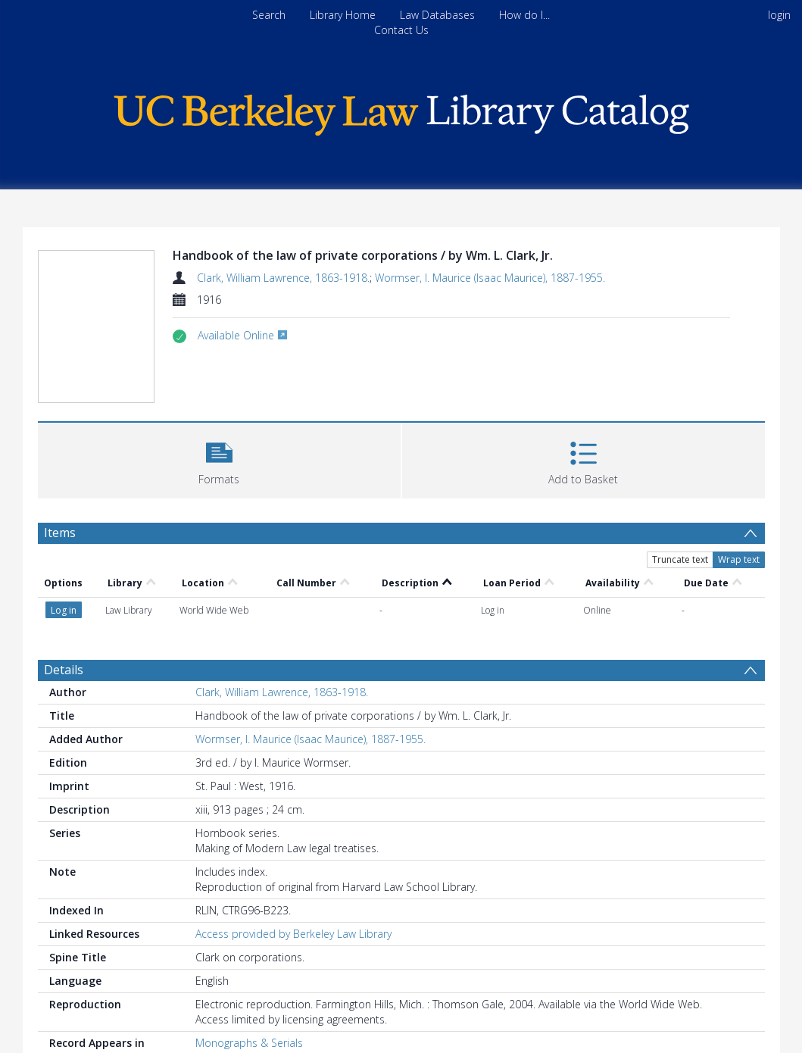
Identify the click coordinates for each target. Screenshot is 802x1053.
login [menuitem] (779, 15)
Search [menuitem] (269, 15)
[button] (219, 459)
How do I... (524, 15)
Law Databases (437, 15)
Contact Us (401, 30)
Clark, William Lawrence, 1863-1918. (283, 277)
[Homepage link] (401, 111)
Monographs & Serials (249, 1043)
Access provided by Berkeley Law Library (293, 933)
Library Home (343, 15)
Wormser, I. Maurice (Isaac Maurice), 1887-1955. (490, 277)
